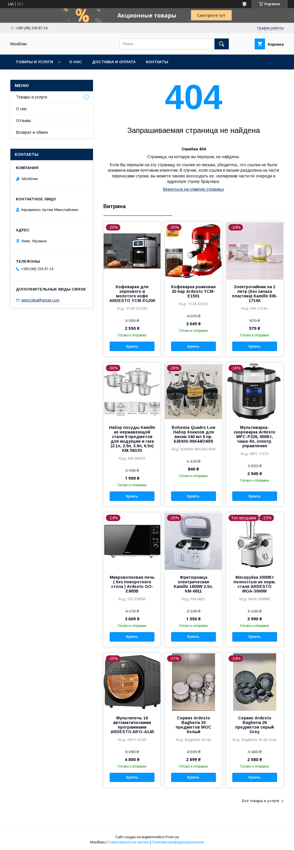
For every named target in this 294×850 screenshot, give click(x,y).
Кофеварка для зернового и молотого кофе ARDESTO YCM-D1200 (132, 293)
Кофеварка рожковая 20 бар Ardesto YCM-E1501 (193, 291)
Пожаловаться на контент (128, 842)
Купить (132, 346)
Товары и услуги (34, 62)
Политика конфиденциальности (178, 842)
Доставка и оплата (114, 62)
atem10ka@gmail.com (40, 300)
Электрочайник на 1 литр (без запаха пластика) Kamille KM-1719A (254, 293)
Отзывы (23, 120)
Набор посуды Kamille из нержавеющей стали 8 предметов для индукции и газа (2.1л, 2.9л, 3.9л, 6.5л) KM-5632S (132, 439)
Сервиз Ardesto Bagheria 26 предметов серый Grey (254, 725)
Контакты (157, 62)
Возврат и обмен (32, 132)
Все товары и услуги (260, 801)
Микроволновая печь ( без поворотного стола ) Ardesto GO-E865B (132, 584)
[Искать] (221, 43)
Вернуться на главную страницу (193, 189)
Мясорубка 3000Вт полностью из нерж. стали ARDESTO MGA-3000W (254, 584)
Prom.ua (172, 837)
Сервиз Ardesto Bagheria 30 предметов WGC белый (193, 725)
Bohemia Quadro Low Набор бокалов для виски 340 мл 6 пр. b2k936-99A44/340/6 (193, 434)
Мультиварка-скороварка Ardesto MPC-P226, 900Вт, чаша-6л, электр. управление (254, 436)
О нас (75, 62)
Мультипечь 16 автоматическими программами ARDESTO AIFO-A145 (132, 725)
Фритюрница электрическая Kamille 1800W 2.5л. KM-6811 (193, 584)
